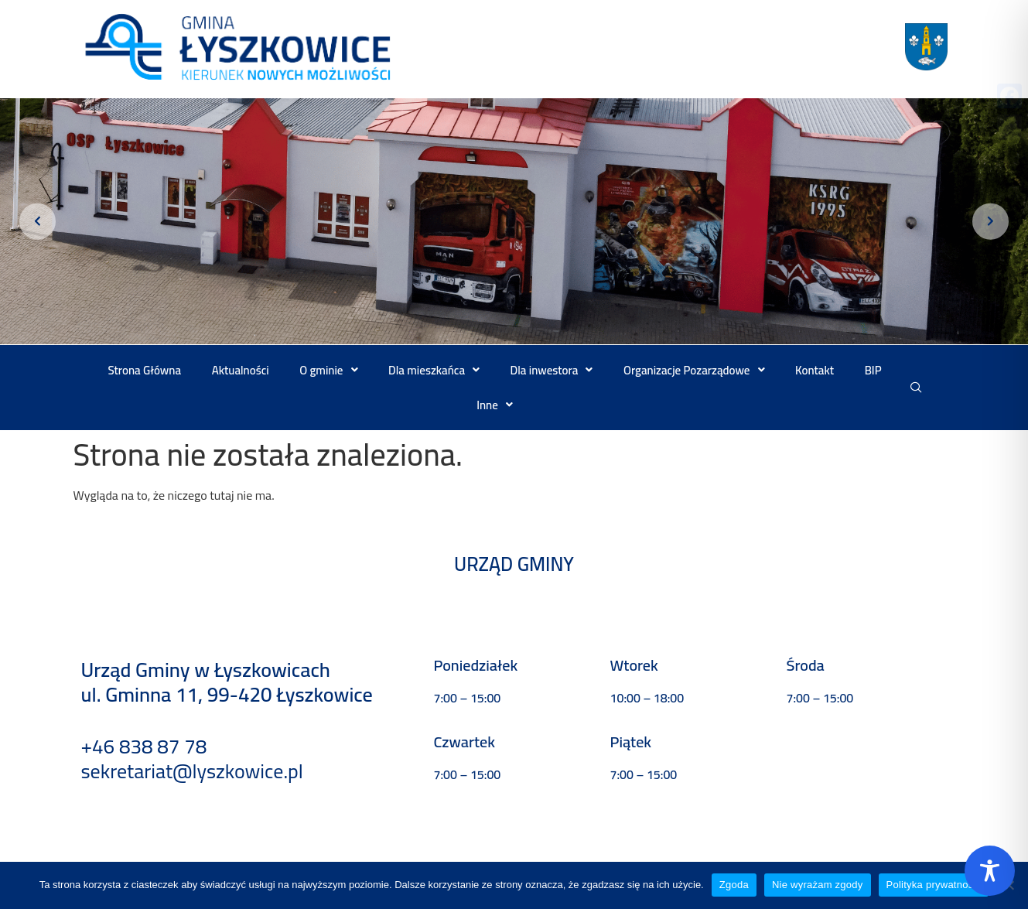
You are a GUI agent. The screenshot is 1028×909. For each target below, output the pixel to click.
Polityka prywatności (934, 884)
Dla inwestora (552, 370)
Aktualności (240, 370)
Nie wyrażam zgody (817, 884)
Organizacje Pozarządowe (693, 370)
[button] (329, 370)
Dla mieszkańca (434, 370)
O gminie (328, 370)
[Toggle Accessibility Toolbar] (989, 870)
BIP (873, 370)
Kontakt (814, 370)
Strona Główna (145, 370)
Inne (494, 405)
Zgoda (734, 884)
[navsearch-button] (915, 387)
